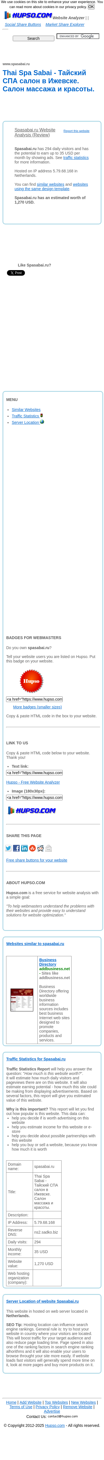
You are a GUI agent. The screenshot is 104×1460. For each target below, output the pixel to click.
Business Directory (47, 962)
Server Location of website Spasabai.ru (42, 1301)
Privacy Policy (47, 1407)
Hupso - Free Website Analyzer (33, 782)
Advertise (52, 1411)
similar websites (50, 184)
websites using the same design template (51, 186)
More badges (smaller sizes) (37, 707)
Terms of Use (20, 1407)
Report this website (77, 131)
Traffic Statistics (27, 416)
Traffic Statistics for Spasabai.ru (35, 1059)
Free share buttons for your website (36, 860)
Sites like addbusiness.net (54, 975)
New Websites (83, 1402)
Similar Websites (26, 409)
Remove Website (77, 1407)
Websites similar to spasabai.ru (35, 943)
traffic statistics (76, 157)
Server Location (28, 422)
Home (11, 1402)
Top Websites (56, 1402)
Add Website (31, 1402)
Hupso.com (55, 1425)
